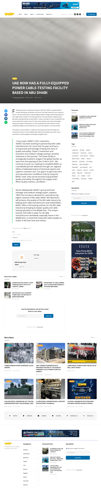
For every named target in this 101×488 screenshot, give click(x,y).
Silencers (83, 175)
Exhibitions (74, 161)
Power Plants (88, 173)
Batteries (82, 150)
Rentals (74, 175)
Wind (73, 181)
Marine (73, 173)
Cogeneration (75, 153)
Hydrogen (79, 170)
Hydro (73, 170)
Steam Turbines (75, 178)
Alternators (75, 150)
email (13, 231)
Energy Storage (75, 158)
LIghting (92, 170)
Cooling (90, 153)
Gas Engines (81, 161)
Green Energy (75, 167)
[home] (9, 14)
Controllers (83, 153)
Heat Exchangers (84, 167)
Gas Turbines (89, 161)
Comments (15, 237)
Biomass (88, 150)
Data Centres (75, 155)
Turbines (90, 178)
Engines (83, 158)
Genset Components (84, 164)
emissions (92, 155)
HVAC (91, 167)
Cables (14, 78)
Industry (36, 258)
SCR (78, 175)
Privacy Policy (64, 14)
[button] (32, 14)
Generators (74, 164)
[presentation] (20, 322)
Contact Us (70, 14)
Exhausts (89, 158)
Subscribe (92, 14)
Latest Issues (40, 14)
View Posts (21, 266)
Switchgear (83, 178)
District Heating (84, 155)
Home (20, 14)
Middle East (79, 173)
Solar (88, 175)
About (26, 14)
